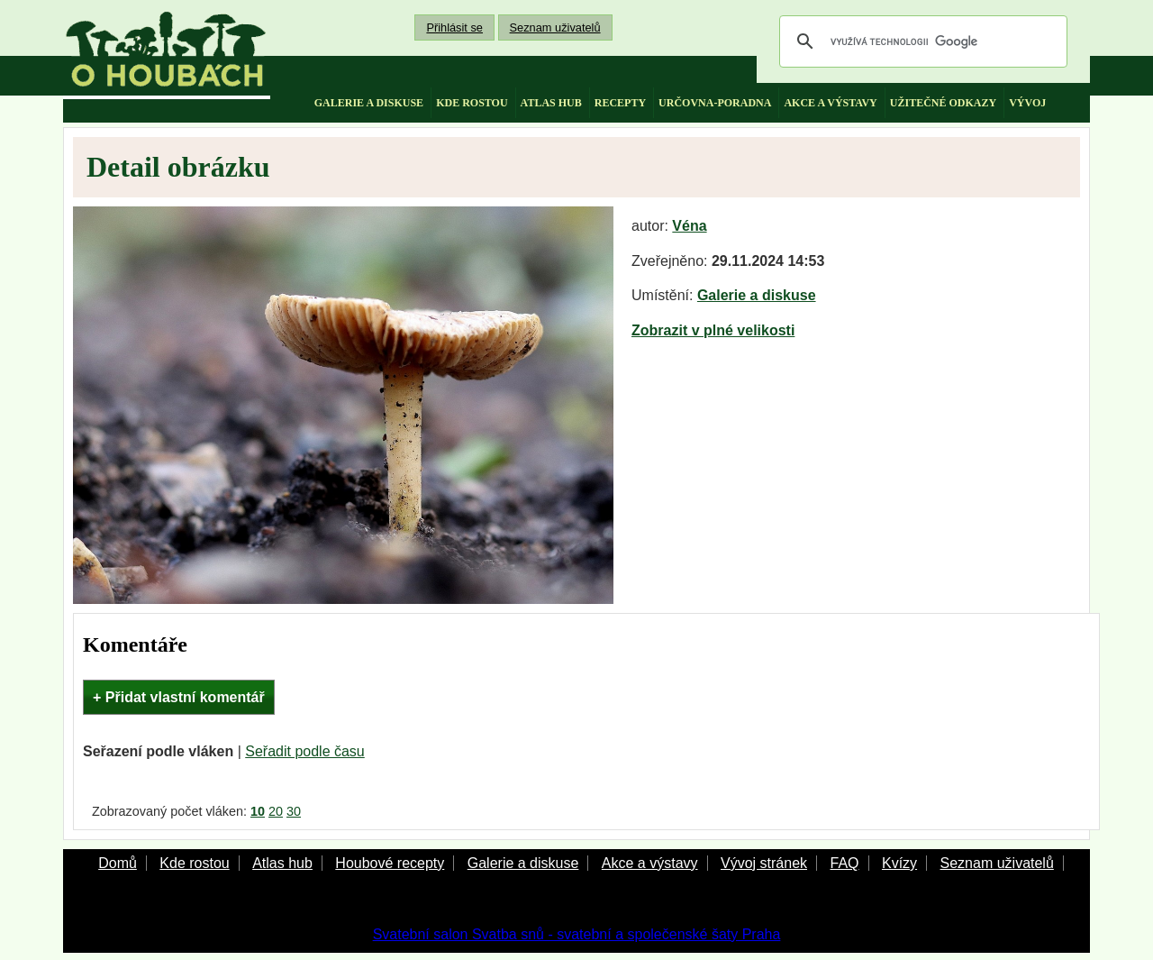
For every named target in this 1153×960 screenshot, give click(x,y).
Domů (117, 863)
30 (293, 811)
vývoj (1027, 102)
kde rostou (471, 102)
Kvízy (899, 863)
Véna (689, 225)
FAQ (844, 863)
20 (275, 811)
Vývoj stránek (764, 863)
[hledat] (921, 41)
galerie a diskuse (368, 102)
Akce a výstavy (650, 863)
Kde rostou (194, 863)
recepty (620, 102)
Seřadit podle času (305, 751)
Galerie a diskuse (756, 295)
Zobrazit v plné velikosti (712, 330)
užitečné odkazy (943, 102)
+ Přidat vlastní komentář (179, 697)
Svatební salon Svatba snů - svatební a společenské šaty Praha (577, 934)
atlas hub (551, 102)
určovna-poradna (714, 102)
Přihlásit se (454, 27)
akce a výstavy (830, 102)
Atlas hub (282, 863)
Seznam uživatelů (555, 27)
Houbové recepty (389, 863)
